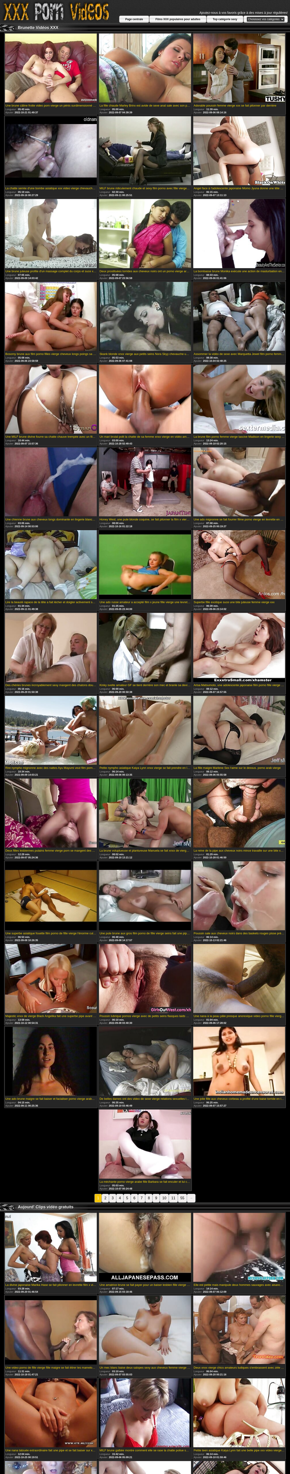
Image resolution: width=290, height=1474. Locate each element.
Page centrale (134, 19)
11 (173, 1198)
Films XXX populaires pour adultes (177, 19)
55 (182, 1198)
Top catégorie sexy (225, 19)
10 (164, 1198)
